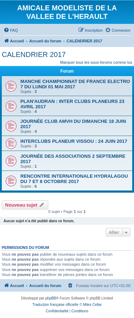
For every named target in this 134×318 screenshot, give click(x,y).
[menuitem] (11, 30)
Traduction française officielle (55, 305)
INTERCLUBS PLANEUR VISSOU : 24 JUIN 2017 (73, 141)
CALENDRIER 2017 (34, 54)
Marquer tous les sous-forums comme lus (96, 62)
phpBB (50, 298)
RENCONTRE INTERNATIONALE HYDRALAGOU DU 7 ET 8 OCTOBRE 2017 (74, 178)
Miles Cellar (92, 305)
